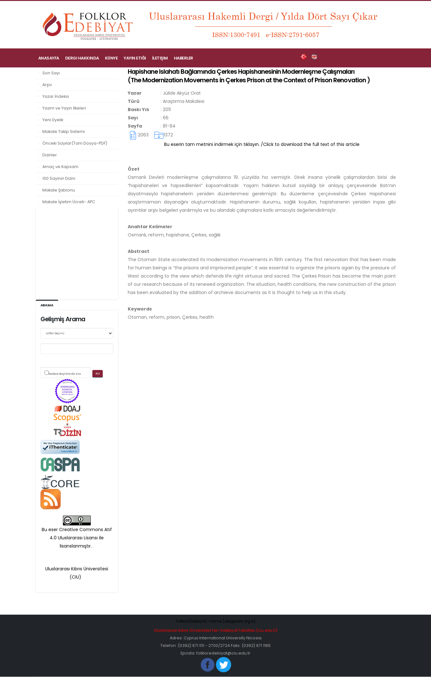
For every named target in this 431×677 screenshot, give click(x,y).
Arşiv (47, 84)
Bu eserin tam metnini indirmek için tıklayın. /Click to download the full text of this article (262, 144)
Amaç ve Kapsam (60, 166)
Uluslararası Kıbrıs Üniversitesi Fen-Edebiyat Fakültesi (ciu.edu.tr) (215, 630)
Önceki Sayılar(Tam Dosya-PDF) (74, 143)
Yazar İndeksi (55, 96)
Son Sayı (51, 73)
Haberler (183, 58)
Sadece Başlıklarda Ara (65, 374)
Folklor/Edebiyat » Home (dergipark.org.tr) (215, 621)
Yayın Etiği (135, 58)
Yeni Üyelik (52, 119)
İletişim (160, 58)
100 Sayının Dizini (58, 178)
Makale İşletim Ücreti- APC (68, 201)
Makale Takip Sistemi (63, 131)
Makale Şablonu (58, 190)
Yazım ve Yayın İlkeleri (64, 108)
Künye (111, 58)
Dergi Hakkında (82, 58)
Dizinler (49, 155)
